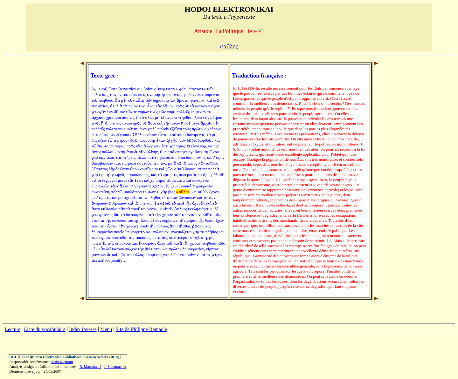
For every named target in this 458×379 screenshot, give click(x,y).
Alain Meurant (62, 362)
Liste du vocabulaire (45, 329)
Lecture (12, 329)
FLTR (24, 357)
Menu (106, 329)
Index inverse (83, 329)
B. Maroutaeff (90, 366)
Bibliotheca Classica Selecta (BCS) (91, 357)
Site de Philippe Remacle (141, 329)
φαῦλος (229, 46)
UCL (13, 357)
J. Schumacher (115, 366)
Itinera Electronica (46, 357)
